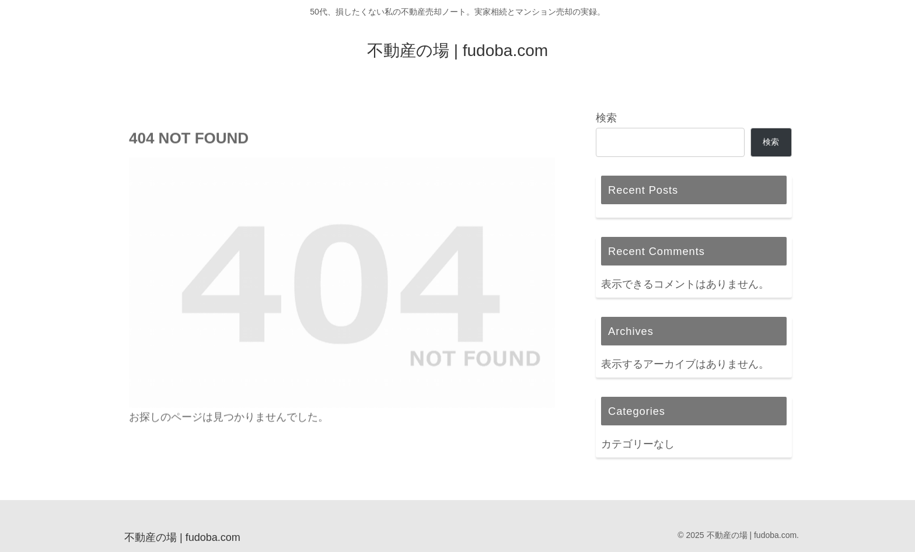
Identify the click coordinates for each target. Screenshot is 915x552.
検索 (606, 118)
